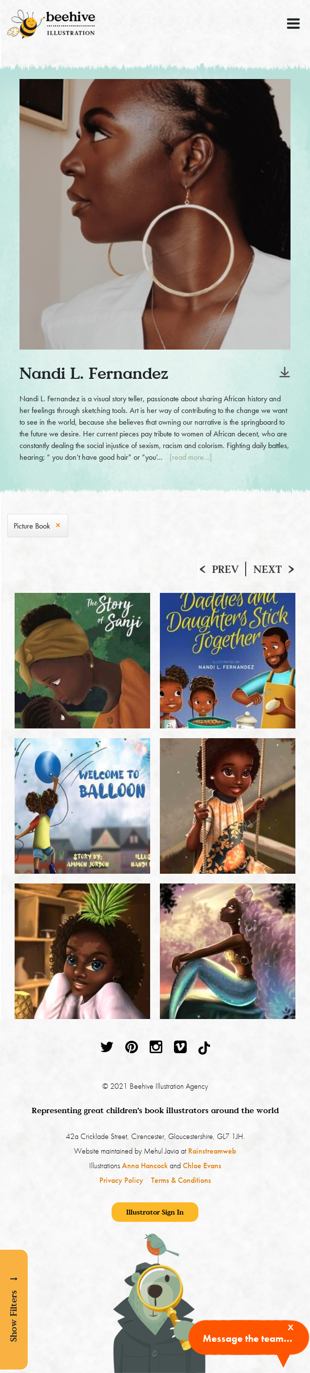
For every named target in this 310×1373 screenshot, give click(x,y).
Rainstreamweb (212, 1151)
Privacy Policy (121, 1180)
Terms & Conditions (181, 1180)
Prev (225, 569)
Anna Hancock (145, 1165)
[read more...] (191, 457)
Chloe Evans (202, 1165)
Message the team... (247, 1338)
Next (267, 569)
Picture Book (32, 526)
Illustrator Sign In (155, 1212)
